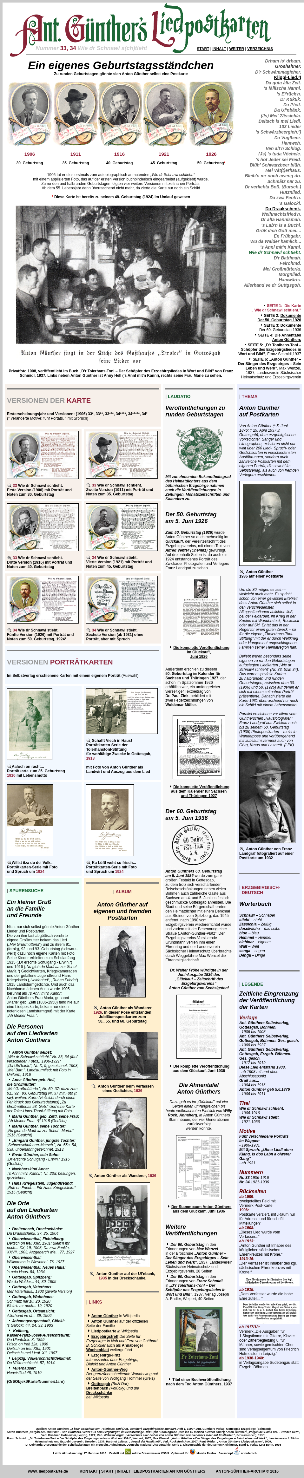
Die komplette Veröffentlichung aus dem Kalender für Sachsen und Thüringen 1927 (200, 791)
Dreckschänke (99, 1392)
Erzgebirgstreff (104, 1336)
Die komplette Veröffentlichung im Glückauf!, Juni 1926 (201, 652)
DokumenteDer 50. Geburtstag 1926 (279, 317)
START (203, 49)
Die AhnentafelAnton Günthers (286, 337)
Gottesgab (100, 1384)
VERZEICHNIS (260, 49)
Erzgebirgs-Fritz (105, 1355)
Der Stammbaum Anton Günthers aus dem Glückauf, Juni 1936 (201, 1209)
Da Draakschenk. (283, 208)
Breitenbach (97, 1388)
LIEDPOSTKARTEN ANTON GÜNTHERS (169, 1471)
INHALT (219, 49)
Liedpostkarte (103, 1331)
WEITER (236, 49)
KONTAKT (89, 1471)
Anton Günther (104, 1316)
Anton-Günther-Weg (109, 1369)
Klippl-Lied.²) (287, 77)
